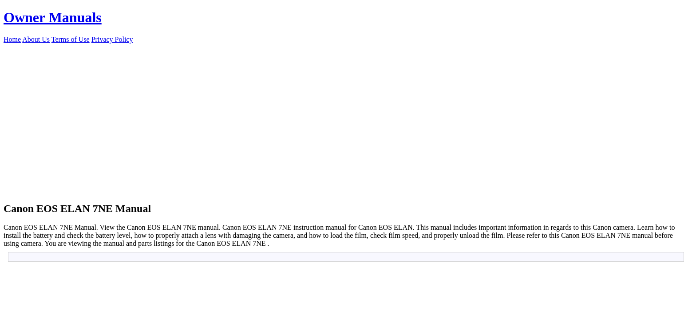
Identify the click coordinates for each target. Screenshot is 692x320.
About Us (36, 39)
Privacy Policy (112, 39)
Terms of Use (70, 39)
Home (12, 39)
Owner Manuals (53, 17)
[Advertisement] (346, 110)
